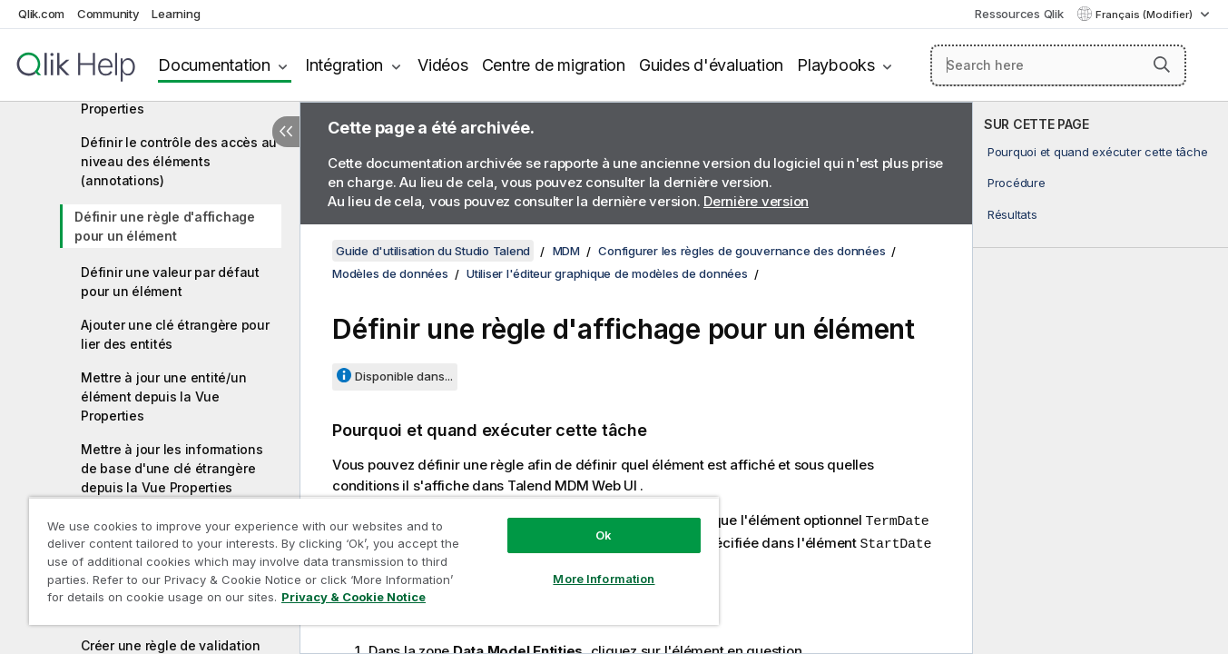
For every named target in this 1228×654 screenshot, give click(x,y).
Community (108, 13)
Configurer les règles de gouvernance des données (741, 250)
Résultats (1012, 214)
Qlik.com (41, 13)
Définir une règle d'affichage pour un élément (164, 226)
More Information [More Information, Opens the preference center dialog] (603, 578)
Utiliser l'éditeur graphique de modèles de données (607, 273)
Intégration (344, 64)
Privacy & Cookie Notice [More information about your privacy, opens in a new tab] (353, 597)
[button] (1161, 64)
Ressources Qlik (1019, 13)
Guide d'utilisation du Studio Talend (433, 250)
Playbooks (836, 64)
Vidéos (443, 64)
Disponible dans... (404, 376)
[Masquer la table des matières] (286, 131)
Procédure (1016, 182)
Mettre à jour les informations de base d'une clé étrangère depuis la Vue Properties (172, 468)
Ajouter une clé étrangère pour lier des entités (175, 334)
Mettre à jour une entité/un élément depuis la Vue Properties (163, 396)
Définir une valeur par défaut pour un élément (170, 281)
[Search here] (1058, 65)
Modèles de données (390, 273)
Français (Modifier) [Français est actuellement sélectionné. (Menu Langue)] (1145, 14)
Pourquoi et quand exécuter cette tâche (1097, 151)
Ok (603, 535)
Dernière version (756, 201)
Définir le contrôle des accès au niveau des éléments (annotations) (179, 161)
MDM (566, 250)
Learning (176, 13)
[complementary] (1100, 378)
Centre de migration (553, 64)
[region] (374, 561)
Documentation (214, 64)
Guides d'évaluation (711, 64)
